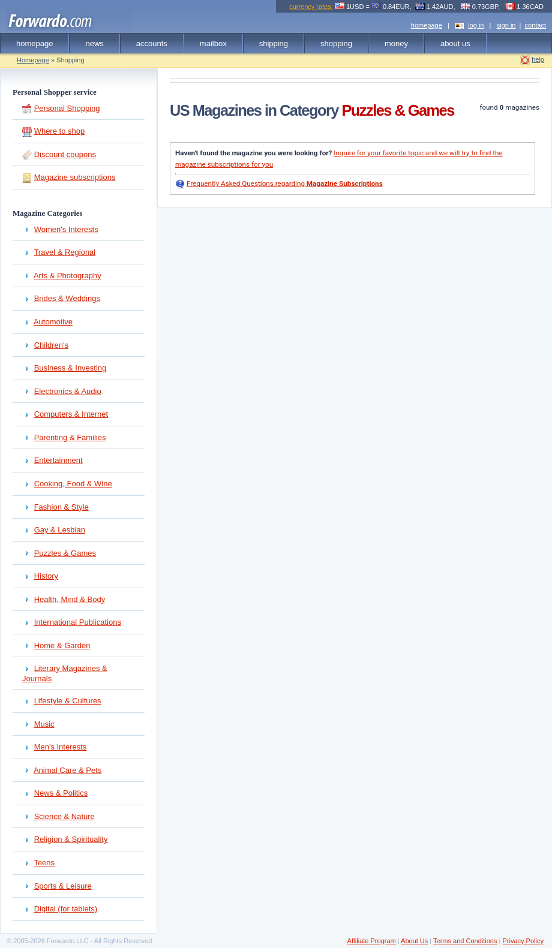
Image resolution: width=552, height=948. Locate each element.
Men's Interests (60, 746)
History (46, 575)
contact (535, 25)
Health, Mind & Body (70, 599)
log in (476, 25)
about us (455, 43)
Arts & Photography (67, 275)
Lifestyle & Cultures (67, 700)
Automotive (53, 321)
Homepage (33, 60)
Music (44, 724)
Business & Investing (70, 367)
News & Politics (61, 793)
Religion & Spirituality (71, 839)
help (538, 59)
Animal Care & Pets (67, 770)
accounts (151, 43)
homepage (426, 25)
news (94, 43)
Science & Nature (64, 816)
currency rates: (311, 6)
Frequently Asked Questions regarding (285, 183)
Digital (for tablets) (65, 908)
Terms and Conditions (465, 940)
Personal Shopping (67, 108)
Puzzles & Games (65, 553)
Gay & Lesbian (59, 529)
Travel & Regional (64, 252)
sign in (506, 25)
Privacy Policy (522, 940)
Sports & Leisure (63, 885)
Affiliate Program (371, 940)
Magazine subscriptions (75, 177)
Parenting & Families (70, 437)
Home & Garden (62, 645)
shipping (273, 43)
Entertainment (58, 460)
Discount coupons (65, 154)
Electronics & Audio (67, 391)
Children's (51, 345)
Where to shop (59, 131)
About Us (414, 940)
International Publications (77, 622)
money (396, 43)
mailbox (213, 43)
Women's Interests (66, 229)
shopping (336, 43)
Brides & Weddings (67, 298)
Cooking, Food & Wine (73, 483)
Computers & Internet (71, 414)
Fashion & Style (61, 506)
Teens (44, 862)
